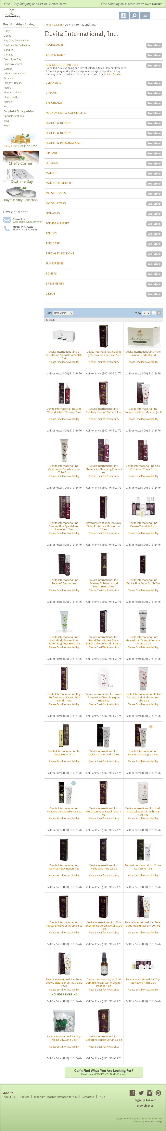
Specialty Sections (60, 253)
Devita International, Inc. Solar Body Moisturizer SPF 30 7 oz (143, 923)
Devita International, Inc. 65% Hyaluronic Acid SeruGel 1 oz (104, 353)
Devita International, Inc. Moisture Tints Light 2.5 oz (143, 752)
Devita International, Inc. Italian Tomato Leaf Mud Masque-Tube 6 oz (143, 697)
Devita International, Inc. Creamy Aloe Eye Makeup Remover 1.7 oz (64, 526)
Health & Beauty (58, 123)
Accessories (55, 44)
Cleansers (53, 82)
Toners (51, 273)
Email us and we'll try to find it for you (103, 1072)
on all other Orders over (131, 4)
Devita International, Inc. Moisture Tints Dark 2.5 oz (103, 752)
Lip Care (51, 153)
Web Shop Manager (153, 1121)
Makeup (51, 173)
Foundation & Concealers (66, 113)
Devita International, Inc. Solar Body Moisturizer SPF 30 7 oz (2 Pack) (64, 983)
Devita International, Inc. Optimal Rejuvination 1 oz (64, 866)
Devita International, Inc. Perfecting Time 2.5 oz (103, 866)
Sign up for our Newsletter (145, 1102)
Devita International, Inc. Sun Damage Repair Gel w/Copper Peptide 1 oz (103, 983)
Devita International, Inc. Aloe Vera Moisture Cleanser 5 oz (64, 410)
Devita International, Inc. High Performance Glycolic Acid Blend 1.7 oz (64, 697)
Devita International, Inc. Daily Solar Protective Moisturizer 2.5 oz (103, 526)
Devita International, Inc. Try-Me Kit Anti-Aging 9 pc (143, 981)
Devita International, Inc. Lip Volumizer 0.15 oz (64, 752)
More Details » (114, 74)
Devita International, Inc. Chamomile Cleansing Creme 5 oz (104, 469)
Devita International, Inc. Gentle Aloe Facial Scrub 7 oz (143, 581)
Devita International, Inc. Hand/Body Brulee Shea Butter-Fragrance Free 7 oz (64, 640)
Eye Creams (54, 102)
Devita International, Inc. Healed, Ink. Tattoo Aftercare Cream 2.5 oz (143, 640)
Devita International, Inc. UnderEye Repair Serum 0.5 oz (104, 1038)
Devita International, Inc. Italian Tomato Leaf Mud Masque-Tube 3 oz (103, 697)
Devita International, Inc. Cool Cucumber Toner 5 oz (143, 467)
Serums (51, 233)
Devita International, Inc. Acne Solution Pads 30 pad (143, 353)
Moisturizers (56, 193)
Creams (51, 92)
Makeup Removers (59, 183)
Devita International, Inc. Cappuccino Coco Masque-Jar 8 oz (143, 412)
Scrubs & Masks (57, 223)
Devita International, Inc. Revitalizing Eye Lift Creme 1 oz (64, 923)
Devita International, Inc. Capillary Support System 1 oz (103, 410)
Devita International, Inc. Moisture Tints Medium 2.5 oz (64, 809)
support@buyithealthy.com (26, 222)
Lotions (52, 163)
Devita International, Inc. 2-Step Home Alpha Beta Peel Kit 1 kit (64, 355)
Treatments (55, 283)
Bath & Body (55, 54)
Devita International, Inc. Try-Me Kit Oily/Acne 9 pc (64, 1038)
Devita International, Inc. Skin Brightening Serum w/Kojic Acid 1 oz (103, 925)
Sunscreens (54, 263)
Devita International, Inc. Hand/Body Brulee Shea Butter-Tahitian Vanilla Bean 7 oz (103, 641)
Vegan (50, 293)
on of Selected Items (35, 4)
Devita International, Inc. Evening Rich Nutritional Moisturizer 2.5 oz (103, 583)
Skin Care (53, 243)
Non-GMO (53, 213)
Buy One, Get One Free (62, 65)
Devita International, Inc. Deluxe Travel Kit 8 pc (143, 524)
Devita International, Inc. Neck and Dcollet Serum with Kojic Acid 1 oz (143, 811)
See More (154, 45)
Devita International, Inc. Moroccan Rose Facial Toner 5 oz (103, 811)
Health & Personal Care (64, 143)
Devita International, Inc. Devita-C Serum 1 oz (64, 581)
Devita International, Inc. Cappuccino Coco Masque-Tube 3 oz (64, 469)
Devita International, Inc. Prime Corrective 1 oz (143, 866)
